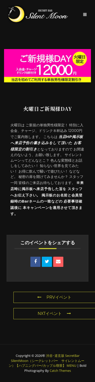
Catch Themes (60, 370)
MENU (71, 365)
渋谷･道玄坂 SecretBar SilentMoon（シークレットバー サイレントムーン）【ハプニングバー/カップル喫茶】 (46, 360)
